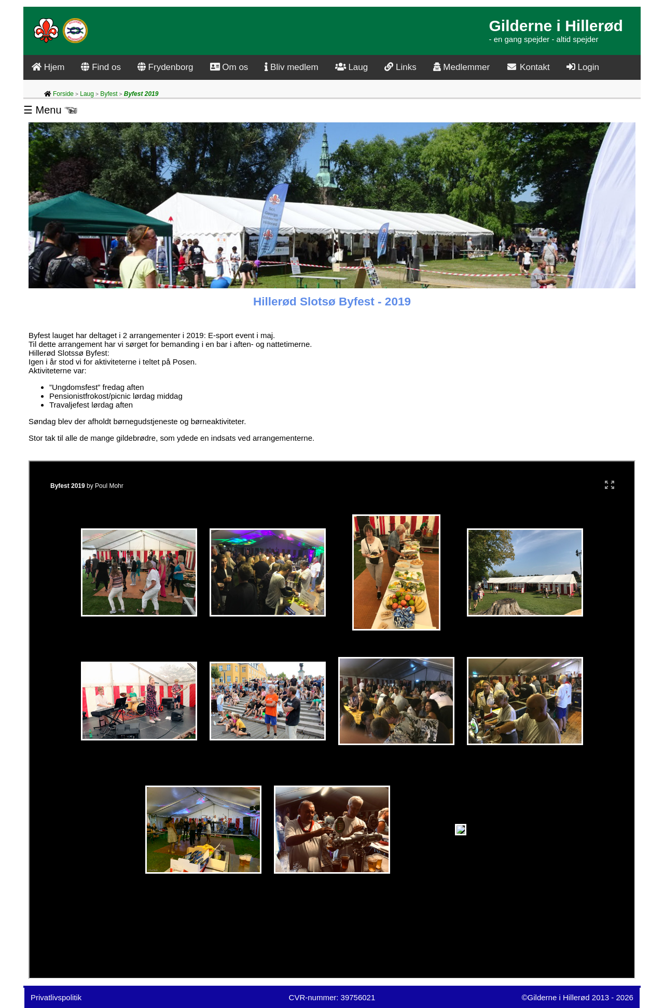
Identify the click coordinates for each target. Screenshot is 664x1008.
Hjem (48, 67)
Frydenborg (165, 67)
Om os (229, 67)
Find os (100, 67)
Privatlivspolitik (56, 997)
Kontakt (528, 67)
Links (400, 67)
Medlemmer (461, 67)
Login (582, 67)
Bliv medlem (291, 67)
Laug (351, 67)
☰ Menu (50, 110)
